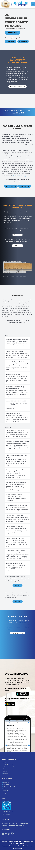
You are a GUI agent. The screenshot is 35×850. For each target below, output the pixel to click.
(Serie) (14, 494)
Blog (4, 793)
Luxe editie (23, 41)
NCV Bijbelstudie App (19, 176)
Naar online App (11, 186)
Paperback (10, 41)
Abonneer (17, 601)
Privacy (5, 769)
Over (4, 763)
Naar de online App (18, 633)
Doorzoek (17, 585)
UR (4, 788)
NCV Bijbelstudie (8, 812)
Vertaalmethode (8, 765)
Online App (6, 814)
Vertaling (6, 782)
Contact (5, 773)
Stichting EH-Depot (20, 841)
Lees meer (17, 235)
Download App (24, 186)
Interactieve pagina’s (9, 767)
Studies (5, 790)
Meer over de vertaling (17, 86)
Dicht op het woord (9, 786)
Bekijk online (17, 245)
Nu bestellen (12, 32)
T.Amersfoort (19, 844)
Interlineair (6, 784)
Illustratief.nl (17, 848)
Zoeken (5, 771)
